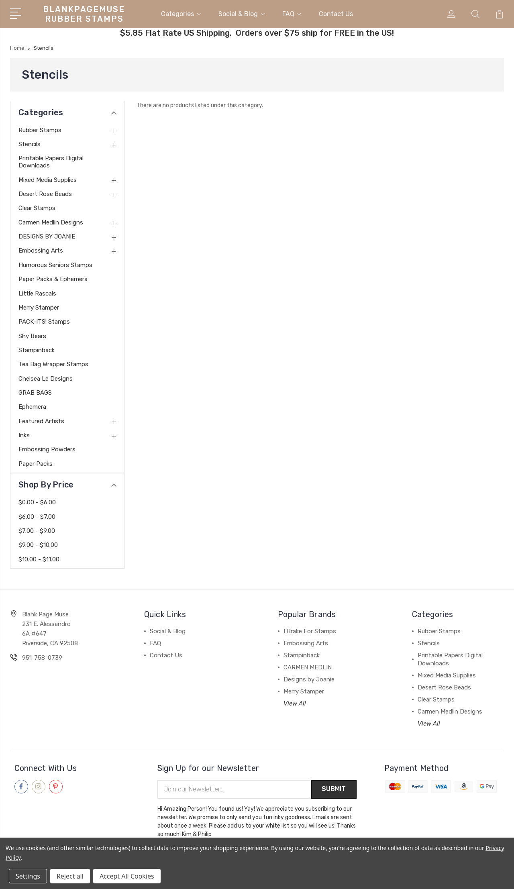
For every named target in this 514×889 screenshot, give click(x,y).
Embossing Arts (40, 250)
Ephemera (32, 406)
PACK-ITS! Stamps (44, 321)
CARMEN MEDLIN (308, 667)
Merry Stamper (38, 307)
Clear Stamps (36, 207)
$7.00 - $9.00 (36, 530)
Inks (24, 434)
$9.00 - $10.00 (38, 544)
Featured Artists (41, 420)
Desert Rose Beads (45, 193)
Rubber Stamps (39, 129)
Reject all (70, 876)
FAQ (291, 13)
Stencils (29, 143)
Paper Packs (35, 463)
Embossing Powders (46, 449)
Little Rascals (37, 292)
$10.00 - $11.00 (38, 559)
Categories (181, 13)
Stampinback (36, 349)
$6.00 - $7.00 (36, 516)
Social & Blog (241, 13)
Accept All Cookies (127, 876)
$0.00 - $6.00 (37, 502)
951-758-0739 (42, 657)
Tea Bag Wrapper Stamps (53, 363)
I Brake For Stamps (310, 630)
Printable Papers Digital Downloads (51, 161)
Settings (28, 876)
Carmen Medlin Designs (50, 222)
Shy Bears (32, 335)
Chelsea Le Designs (45, 378)
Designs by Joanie (309, 679)
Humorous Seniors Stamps (55, 264)
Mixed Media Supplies (47, 179)
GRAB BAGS (35, 392)
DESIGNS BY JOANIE (46, 236)
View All (295, 703)
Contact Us (336, 13)
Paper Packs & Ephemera (53, 278)
